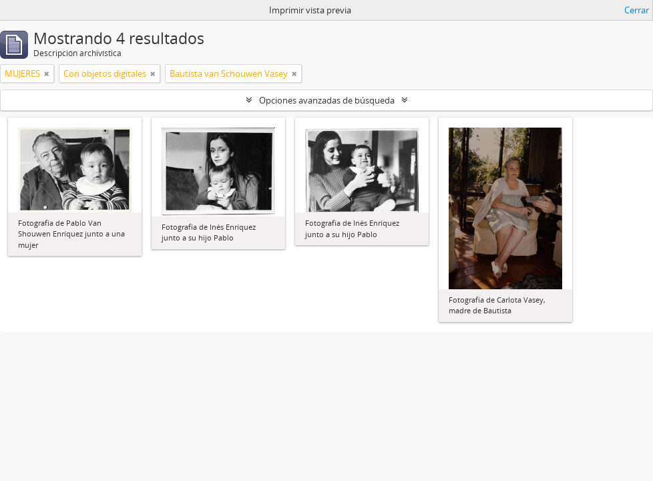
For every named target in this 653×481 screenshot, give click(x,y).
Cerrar (636, 10)
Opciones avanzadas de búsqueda (327, 100)
